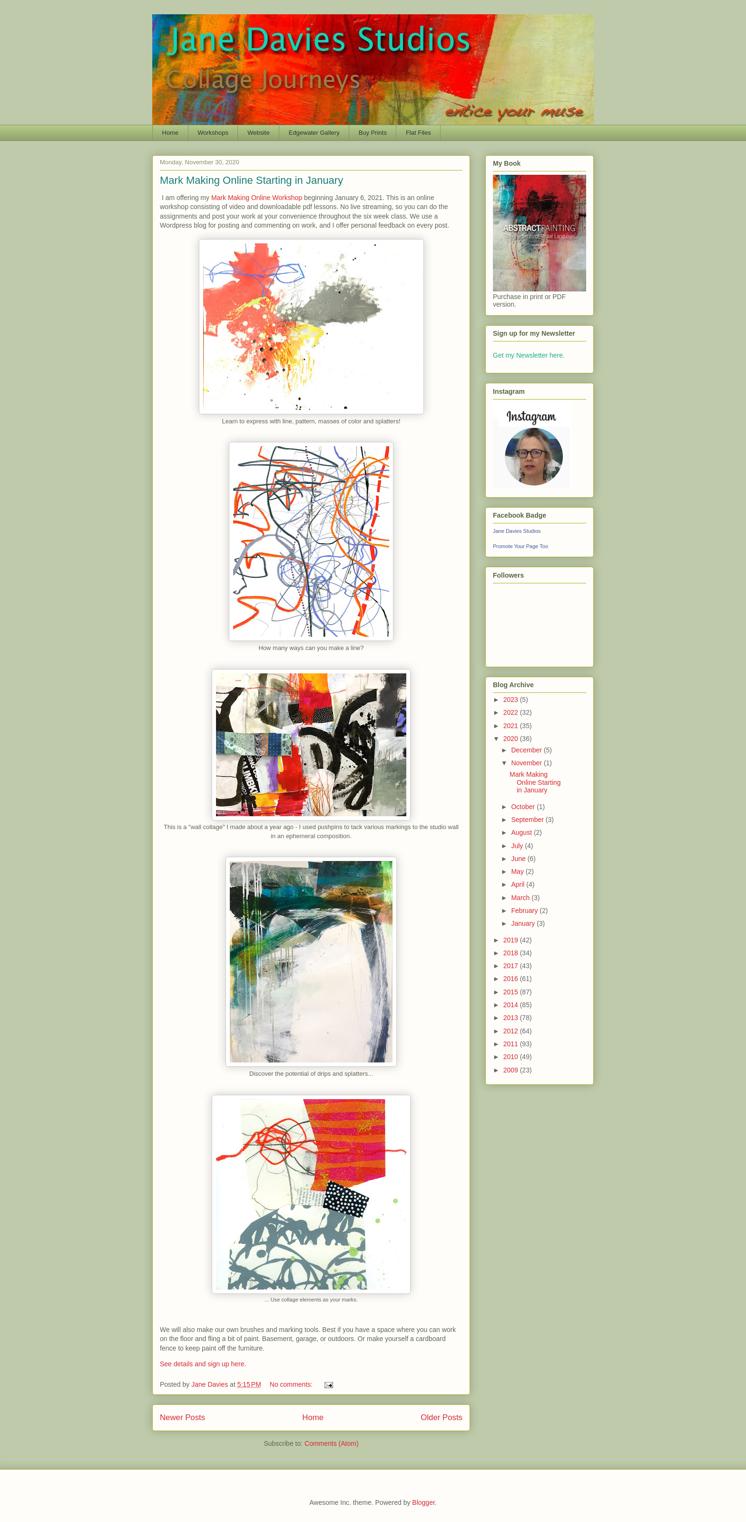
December (527, 750)
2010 (511, 1057)
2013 (511, 1017)
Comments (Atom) (331, 1443)
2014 (511, 1005)
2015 (511, 992)
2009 (511, 1070)
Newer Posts (182, 1417)
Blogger (423, 1502)
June (519, 858)
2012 (511, 1031)
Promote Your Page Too (520, 546)
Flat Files (418, 132)
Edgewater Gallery (314, 132)
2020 (511, 738)
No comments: (292, 1384)
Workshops (212, 132)
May (518, 871)
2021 (511, 726)
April (518, 884)
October (524, 807)
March (521, 897)
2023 (511, 699)
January (524, 923)
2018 (511, 953)
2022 (511, 712)
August (522, 832)
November (527, 763)
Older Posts (441, 1417)
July (518, 846)
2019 (511, 940)
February (525, 910)
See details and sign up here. (203, 1364)
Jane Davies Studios (516, 531)
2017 (511, 966)
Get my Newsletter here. (529, 355)
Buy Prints (373, 132)
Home (170, 132)
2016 (511, 978)
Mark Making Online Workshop (256, 197)
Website (258, 132)
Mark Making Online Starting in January (251, 180)
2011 (511, 1044)
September (528, 819)
